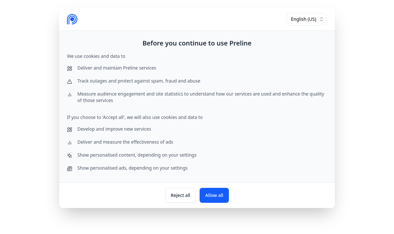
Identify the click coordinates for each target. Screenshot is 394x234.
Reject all (180, 195)
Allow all (214, 195)
